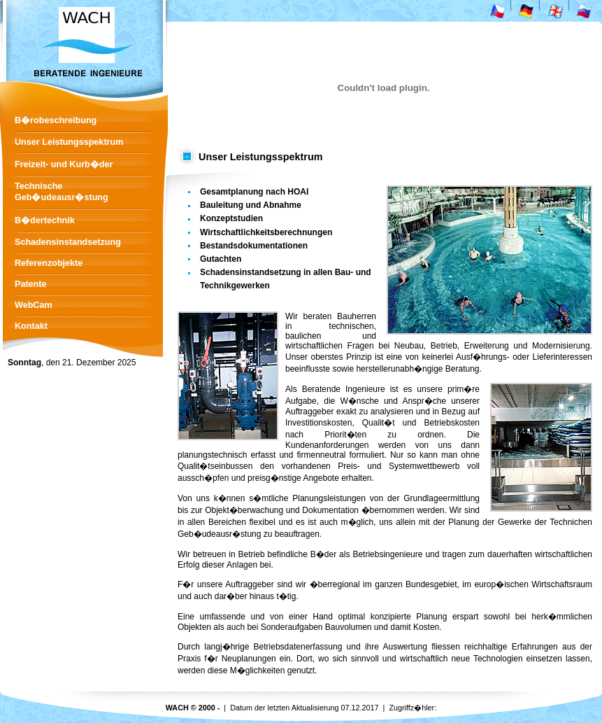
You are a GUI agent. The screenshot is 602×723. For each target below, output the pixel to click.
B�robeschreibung (55, 120)
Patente (31, 284)
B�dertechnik (45, 220)
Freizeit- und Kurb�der (64, 164)
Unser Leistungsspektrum (69, 142)
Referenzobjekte (49, 263)
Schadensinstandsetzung (68, 242)
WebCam (33, 305)
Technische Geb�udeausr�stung (61, 191)
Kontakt (31, 326)
